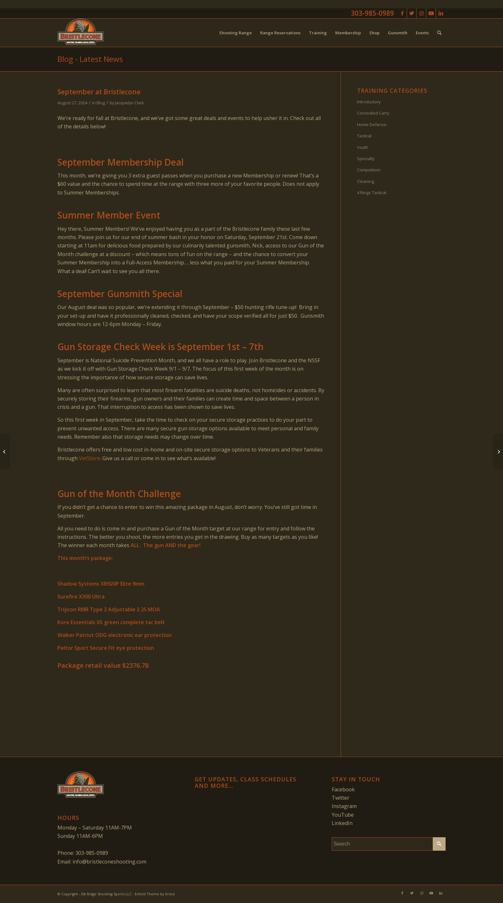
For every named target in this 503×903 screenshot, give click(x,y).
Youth (362, 147)
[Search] (439, 33)
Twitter (340, 797)
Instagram (344, 806)
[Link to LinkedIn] (441, 13)
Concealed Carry (373, 113)
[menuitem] (235, 33)
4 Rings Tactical (371, 192)
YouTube (343, 814)
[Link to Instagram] (421, 13)
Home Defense (372, 124)
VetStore (89, 458)
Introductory (369, 102)
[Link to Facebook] (402, 13)
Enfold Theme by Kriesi (155, 893)
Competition (368, 170)
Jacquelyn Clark (129, 103)
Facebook (343, 789)
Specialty (366, 158)
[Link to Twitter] (411, 13)
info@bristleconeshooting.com (109, 861)
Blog (101, 103)
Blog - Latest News (90, 59)
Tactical (364, 136)
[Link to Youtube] (431, 13)
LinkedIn (342, 823)
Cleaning (365, 181)
